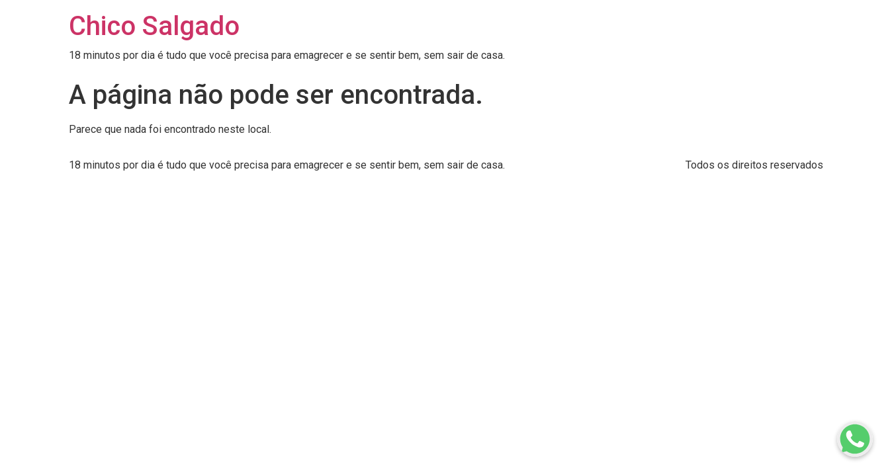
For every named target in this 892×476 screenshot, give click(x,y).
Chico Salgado (154, 26)
